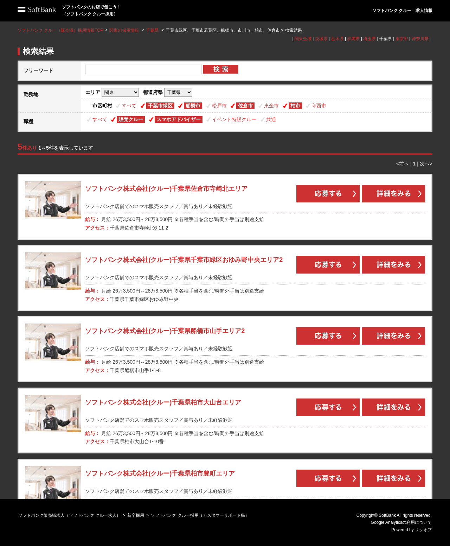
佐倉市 (245, 105)
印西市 (318, 105)
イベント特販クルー (234, 119)
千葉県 (152, 30)
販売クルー (130, 119)
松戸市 (219, 105)
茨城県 (321, 38)
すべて (129, 105)
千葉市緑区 (160, 105)
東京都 (402, 38)
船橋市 (193, 105)
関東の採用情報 (124, 30)
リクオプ (423, 529)
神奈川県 (420, 38)
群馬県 (353, 38)
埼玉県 (369, 38)
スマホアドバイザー (178, 119)
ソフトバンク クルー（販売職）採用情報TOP (60, 30)
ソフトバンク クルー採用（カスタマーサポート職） (200, 515)
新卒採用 (135, 515)
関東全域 (303, 38)
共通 (271, 119)
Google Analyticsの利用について (401, 522)
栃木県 (337, 38)
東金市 (271, 105)
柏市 (295, 105)
